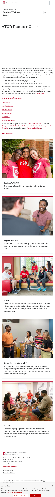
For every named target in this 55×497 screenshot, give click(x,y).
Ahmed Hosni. (39, 93)
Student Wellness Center (11, 13)
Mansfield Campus (7, 106)
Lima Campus (6, 102)
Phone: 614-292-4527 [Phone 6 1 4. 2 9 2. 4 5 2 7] (9, 473)
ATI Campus (6, 116)
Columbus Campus (12, 97)
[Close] (52, 487)
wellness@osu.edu (8, 470)
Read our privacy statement (14, 493)
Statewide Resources (8, 120)
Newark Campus (7, 113)
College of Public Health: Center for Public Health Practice (20, 126)
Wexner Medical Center (34, 128)
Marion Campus (7, 109)
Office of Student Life (34, 124)
